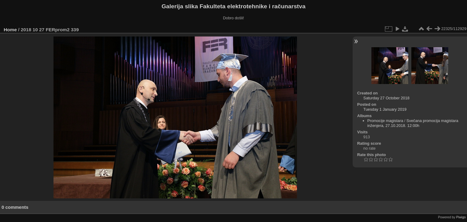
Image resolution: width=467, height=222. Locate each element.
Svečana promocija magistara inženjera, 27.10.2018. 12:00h (412, 123)
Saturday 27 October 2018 (386, 98)
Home (10, 29)
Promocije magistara (385, 120)
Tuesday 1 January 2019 (384, 109)
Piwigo (461, 217)
